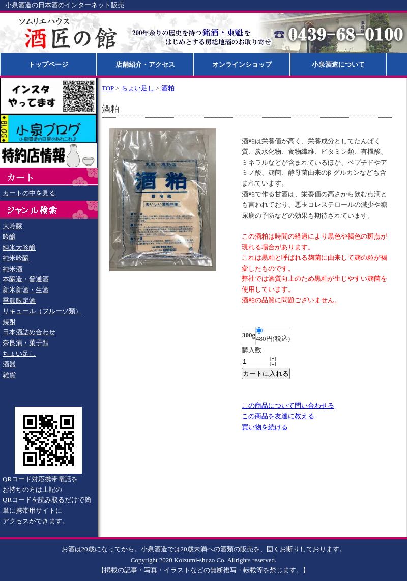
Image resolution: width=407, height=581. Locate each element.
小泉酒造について (338, 64)
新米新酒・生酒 (26, 290)
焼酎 (9, 322)
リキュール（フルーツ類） (42, 311)
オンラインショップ (242, 64)
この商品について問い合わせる (288, 405)
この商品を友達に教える (278, 416)
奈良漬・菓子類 (26, 343)
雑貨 (9, 375)
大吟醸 (12, 226)
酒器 (9, 364)
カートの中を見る (29, 193)
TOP (108, 88)
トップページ (48, 64)
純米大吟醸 (19, 247)
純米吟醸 (16, 258)
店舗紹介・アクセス (145, 64)
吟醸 (9, 237)
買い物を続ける (265, 427)
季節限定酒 (19, 300)
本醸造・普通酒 (26, 279)
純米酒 (12, 269)
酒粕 (168, 88)
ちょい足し (19, 353)
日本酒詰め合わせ (29, 332)
